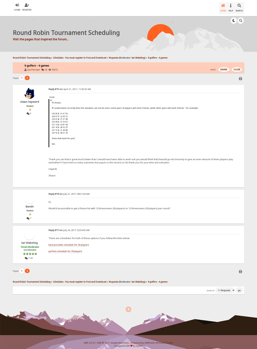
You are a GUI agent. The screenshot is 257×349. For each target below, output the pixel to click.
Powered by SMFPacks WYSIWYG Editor (152, 340)
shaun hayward (29, 99)
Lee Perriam (33, 66)
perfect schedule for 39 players (65, 248)
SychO (139, 343)
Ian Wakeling (138, 54)
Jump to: (211, 287)
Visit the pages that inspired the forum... (41, 36)
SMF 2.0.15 (89, 340)
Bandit (30, 203)
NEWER (224, 66)
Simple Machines (120, 340)
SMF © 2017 (103, 340)
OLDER (236, 66)
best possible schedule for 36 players (69, 241)
